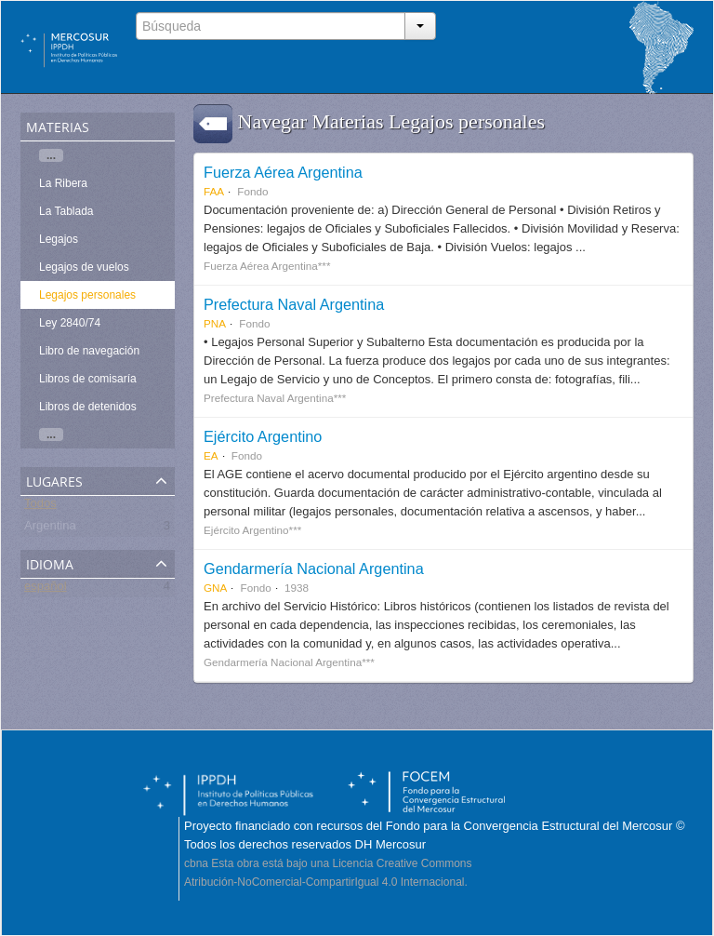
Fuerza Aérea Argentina (283, 172)
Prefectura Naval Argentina (294, 304)
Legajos (58, 239)
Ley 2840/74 (69, 322)
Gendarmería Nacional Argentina (314, 568)
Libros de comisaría (88, 378)
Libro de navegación (89, 350)
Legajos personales (87, 294)
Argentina (50, 529)
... (51, 155)
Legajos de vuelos (84, 267)
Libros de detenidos (88, 406)
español (45, 589)
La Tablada (66, 211)
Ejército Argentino (263, 436)
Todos (40, 507)
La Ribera (63, 183)
